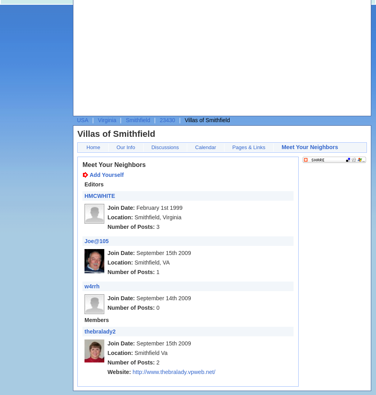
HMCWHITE (99, 196)
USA (82, 120)
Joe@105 (96, 241)
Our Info (126, 147)
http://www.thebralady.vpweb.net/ (173, 372)
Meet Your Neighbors (310, 147)
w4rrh (92, 286)
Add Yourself (107, 175)
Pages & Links (248, 147)
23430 (167, 120)
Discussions (165, 147)
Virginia (107, 120)
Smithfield (138, 120)
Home (93, 147)
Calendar (205, 147)
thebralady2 (100, 331)
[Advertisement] (190, 59)
